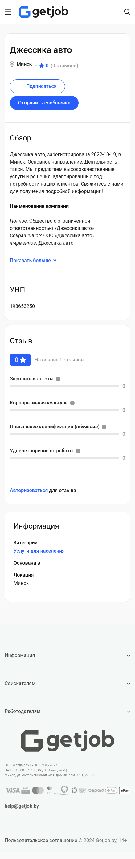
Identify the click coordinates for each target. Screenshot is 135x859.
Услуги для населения (39, 551)
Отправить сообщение (44, 103)
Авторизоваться (29, 490)
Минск (24, 64)
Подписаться (37, 86)
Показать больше (37, 260)
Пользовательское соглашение (41, 842)
